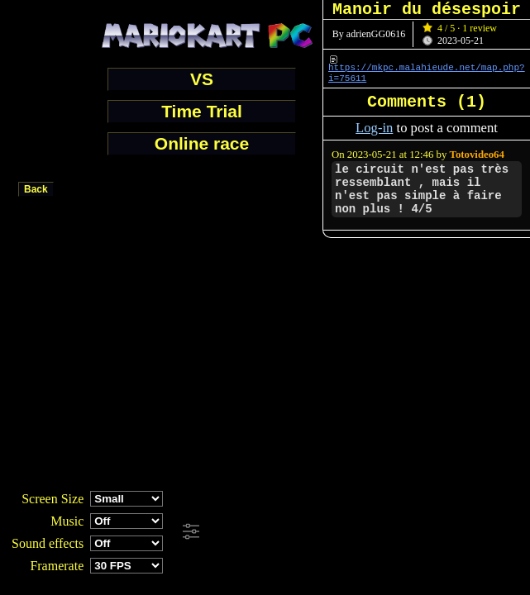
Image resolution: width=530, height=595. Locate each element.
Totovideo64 (477, 154)
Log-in (374, 128)
